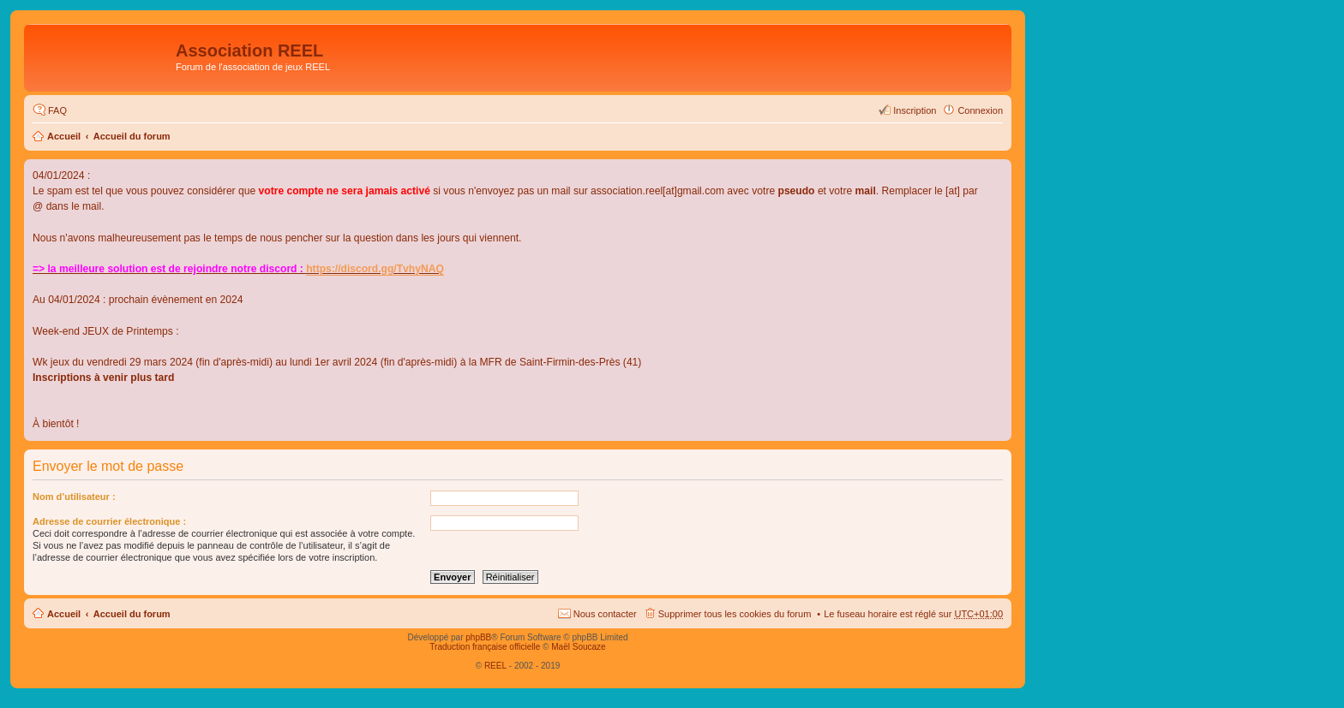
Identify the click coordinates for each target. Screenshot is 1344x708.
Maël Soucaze (578, 646)
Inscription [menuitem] (914, 110)
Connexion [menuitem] (980, 110)
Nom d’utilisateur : (74, 496)
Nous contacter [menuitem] (605, 614)
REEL (495, 665)
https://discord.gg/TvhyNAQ (375, 269)
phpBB (478, 637)
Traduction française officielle (484, 646)
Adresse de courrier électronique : (109, 521)
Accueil (64, 136)
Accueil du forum (132, 136)
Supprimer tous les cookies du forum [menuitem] (735, 614)
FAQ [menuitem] (57, 110)
